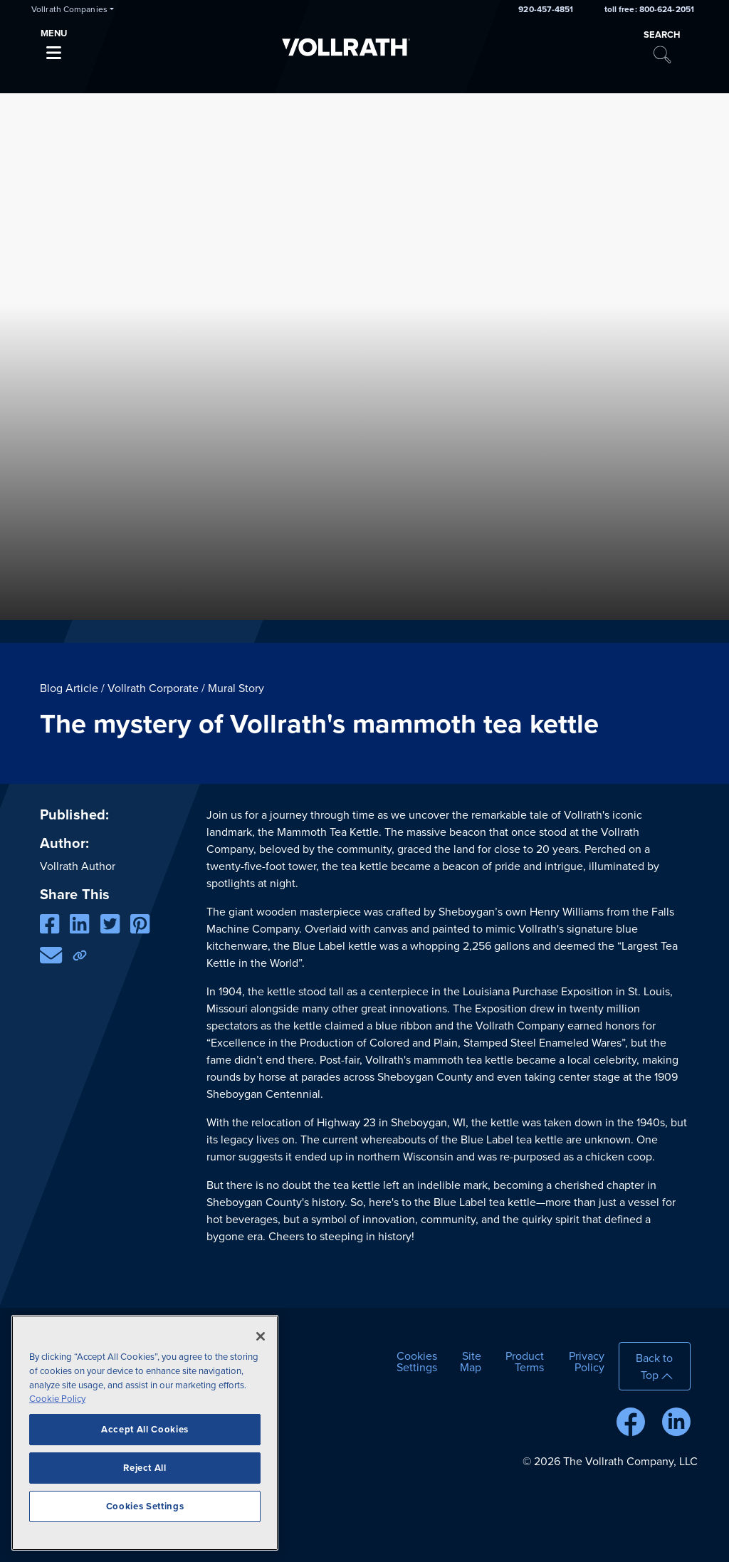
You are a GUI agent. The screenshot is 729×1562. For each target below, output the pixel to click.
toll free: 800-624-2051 (649, 9)
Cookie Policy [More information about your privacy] (57, 1399)
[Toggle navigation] (53, 49)
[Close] (260, 1336)
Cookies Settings (417, 1362)
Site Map (470, 1362)
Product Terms (524, 1362)
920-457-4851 (545, 9)
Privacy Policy (586, 1362)
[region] (144, 1433)
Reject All (145, 1468)
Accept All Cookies (145, 1429)
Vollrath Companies (69, 9)
